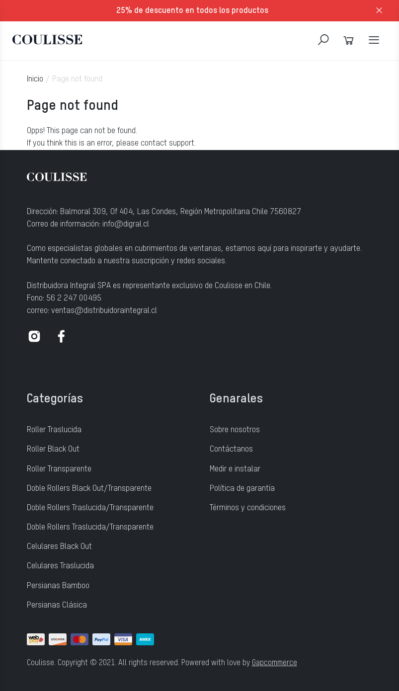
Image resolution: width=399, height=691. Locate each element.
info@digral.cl (125, 224)
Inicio (35, 79)
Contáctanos (231, 449)
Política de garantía (242, 488)
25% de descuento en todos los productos (192, 10)
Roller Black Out (53, 449)
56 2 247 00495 (73, 298)
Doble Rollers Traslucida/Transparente (90, 508)
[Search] (323, 40)
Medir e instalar (235, 469)
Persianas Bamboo (58, 586)
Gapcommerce (274, 663)
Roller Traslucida (54, 430)
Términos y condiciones (248, 508)
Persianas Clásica (57, 605)
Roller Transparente (59, 469)
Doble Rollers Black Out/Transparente (89, 488)
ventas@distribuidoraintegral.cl (104, 311)
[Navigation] (374, 40)
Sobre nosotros (235, 430)
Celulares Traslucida (60, 566)
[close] (379, 10)
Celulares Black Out (59, 546)
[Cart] (348, 40)
